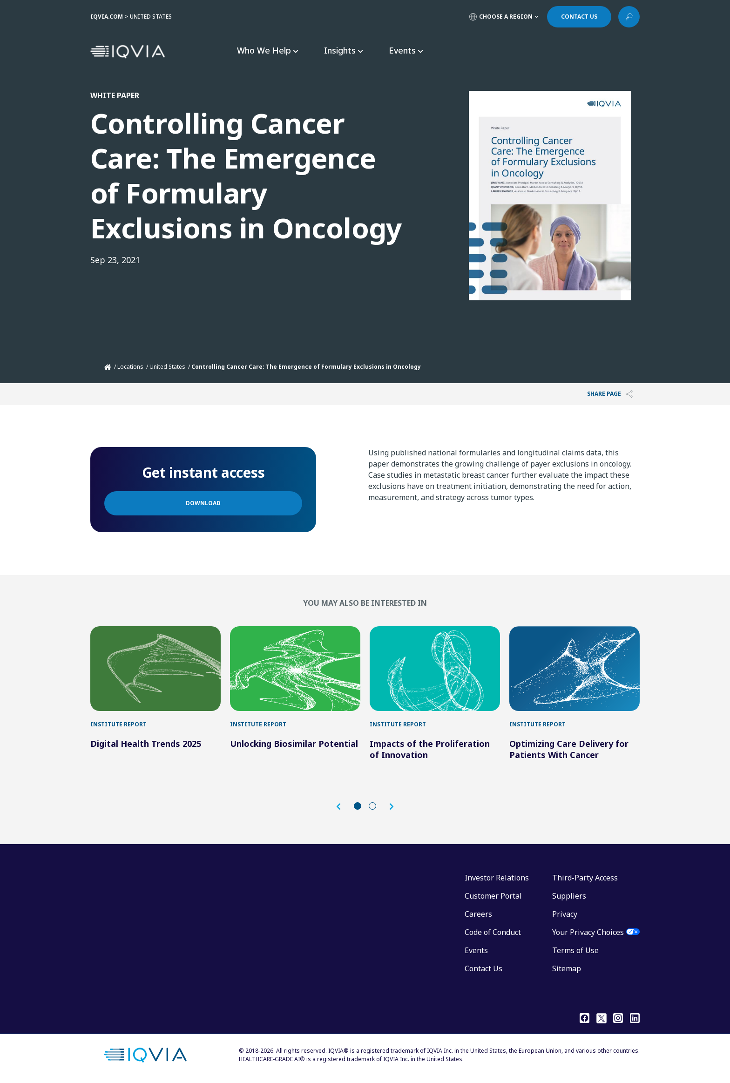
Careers (478, 914)
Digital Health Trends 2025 (145, 743)
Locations (130, 367)
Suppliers (569, 896)
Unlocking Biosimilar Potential (294, 743)
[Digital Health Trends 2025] (155, 668)
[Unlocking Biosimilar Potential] (295, 668)
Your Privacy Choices (588, 932)
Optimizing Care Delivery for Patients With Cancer (569, 749)
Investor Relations (497, 878)
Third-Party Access (585, 878)
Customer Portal (493, 896)
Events (476, 950)
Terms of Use (575, 950)
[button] (343, 806)
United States (167, 367)
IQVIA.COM (106, 16)
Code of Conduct (493, 932)
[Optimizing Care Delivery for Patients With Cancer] (574, 668)
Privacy (564, 914)
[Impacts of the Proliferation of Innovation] (435, 668)
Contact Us (483, 968)
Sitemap (566, 968)
